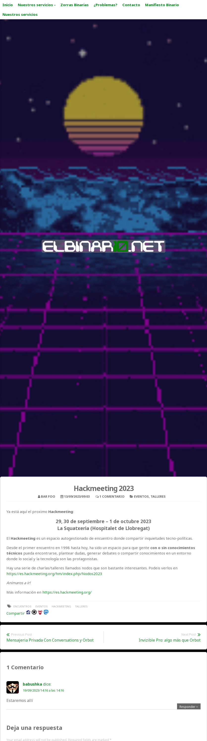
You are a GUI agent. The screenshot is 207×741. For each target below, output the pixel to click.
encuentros (22, 606)
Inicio (7, 4)
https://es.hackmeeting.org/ (67, 592)
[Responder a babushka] (189, 707)
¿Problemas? (105, 4)
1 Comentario (112, 496)
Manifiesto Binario (162, 4)
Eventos (141, 496)
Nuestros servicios (35, 4)
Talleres (158, 496)
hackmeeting (61, 606)
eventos (41, 606)
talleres (81, 606)
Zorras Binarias (74, 4)
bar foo (48, 496)
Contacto (131, 4)
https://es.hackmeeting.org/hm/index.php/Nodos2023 (54, 573)
